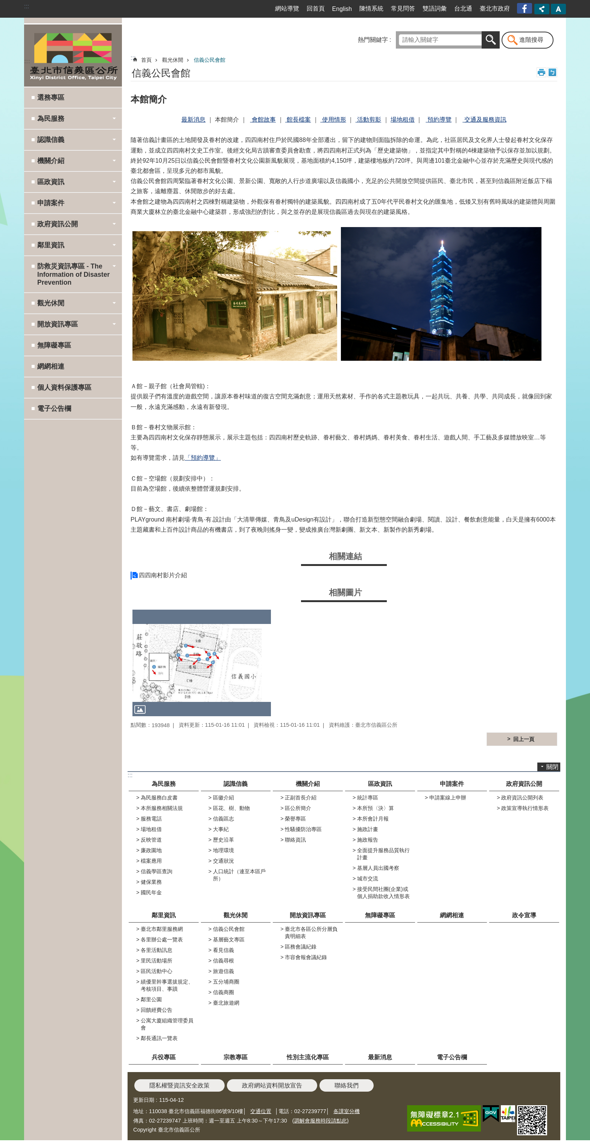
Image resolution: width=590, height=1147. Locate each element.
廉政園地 (151, 850)
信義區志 (223, 819)
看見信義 (223, 950)
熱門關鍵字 (373, 40)
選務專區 (50, 97)
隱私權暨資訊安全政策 (179, 1085)
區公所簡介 (298, 808)
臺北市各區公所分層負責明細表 (311, 932)
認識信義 (236, 784)
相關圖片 (345, 592)
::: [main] (133, 58)
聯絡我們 (347, 1085)
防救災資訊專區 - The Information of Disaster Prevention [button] (73, 274)
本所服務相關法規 (162, 808)
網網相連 (50, 366)
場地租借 (151, 829)
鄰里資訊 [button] (50, 245)
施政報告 (367, 840)
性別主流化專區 (308, 1057)
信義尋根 (223, 961)
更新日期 (143, 1100)
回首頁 (316, 8)
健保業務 (151, 882)
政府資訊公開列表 (522, 798)
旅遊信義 (223, 971)
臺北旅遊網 (226, 1003)
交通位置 (260, 1111)
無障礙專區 (54, 345)
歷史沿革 (223, 840)
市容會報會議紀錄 (306, 957)
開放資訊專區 (308, 915)
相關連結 (345, 556)
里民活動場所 (156, 961)
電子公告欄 (54, 408)
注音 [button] (552, 72)
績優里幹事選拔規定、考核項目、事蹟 (167, 985)
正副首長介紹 (300, 798)
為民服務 (164, 784)
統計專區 (367, 798)
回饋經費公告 (156, 1010)
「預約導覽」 (203, 458)
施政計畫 (367, 829)
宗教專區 (236, 1057)
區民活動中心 (156, 971)
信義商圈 (223, 992)
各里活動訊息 (156, 950)
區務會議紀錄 (300, 947)
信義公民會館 (209, 60)
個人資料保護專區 (64, 387)
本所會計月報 (373, 819)
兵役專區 (164, 1057)
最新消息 (380, 1057)
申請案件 (452, 784)
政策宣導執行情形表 (525, 808)
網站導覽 (287, 8)
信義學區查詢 (156, 871)
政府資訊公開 (524, 784)
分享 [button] (541, 9)
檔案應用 (151, 861)
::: (26, 6)
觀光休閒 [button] (50, 303)
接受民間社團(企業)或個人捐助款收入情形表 (383, 892)
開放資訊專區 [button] (57, 324)
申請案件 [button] (50, 203)
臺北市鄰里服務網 (162, 929)
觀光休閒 (172, 60)
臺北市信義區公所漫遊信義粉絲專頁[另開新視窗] (525, 8)
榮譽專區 (295, 819)
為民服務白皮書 (159, 798)
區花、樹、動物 (231, 808)
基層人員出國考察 (378, 868)
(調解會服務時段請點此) (320, 1121)
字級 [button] (558, 9)
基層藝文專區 (229, 940)
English (342, 9)
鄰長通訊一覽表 (159, 1038)
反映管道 (151, 840)
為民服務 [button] (50, 118)
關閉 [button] (552, 767)
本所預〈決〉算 (375, 808)
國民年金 (151, 892)
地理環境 (223, 850)
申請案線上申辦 (447, 798)
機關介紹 (308, 784)
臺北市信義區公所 (73, 55)
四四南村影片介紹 (163, 575)
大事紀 (221, 829)
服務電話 (151, 819)
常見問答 (403, 8)
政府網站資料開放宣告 (272, 1085)
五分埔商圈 (226, 982)
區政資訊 (380, 784)
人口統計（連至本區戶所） (239, 875)
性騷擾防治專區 (303, 829)
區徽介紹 (223, 798)
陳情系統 (371, 8)
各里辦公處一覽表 (162, 940)
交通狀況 (223, 861)
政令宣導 (524, 915)
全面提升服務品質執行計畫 (383, 853)
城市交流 (367, 879)
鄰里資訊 (164, 915)
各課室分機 (346, 1111)
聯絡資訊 (295, 840)
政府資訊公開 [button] (57, 224)
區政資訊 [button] (50, 182)
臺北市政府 (495, 8)
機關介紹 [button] (50, 161)
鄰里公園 (151, 999)
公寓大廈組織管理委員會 (167, 1024)
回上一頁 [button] (523, 739)
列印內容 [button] (541, 72)
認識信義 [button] (50, 139)
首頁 (146, 60)
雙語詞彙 (435, 8)
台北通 (463, 8)
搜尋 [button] (491, 40)
